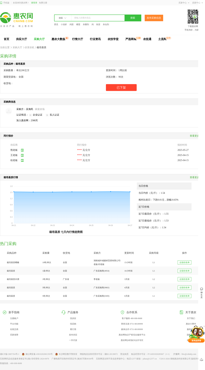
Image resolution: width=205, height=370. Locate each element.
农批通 (147, 39)
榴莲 (78, 24)
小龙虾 (64, 24)
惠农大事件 (191, 324)
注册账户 (14, 318)
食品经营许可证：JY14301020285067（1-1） (151, 354)
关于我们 (191, 318)
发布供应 (73, 335)
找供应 (73, 318)
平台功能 (14, 324)
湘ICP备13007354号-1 (9, 354)
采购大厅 (39, 39)
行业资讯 (95, 39)
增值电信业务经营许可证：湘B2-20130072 (99, 354)
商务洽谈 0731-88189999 (132, 324)
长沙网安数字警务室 (66, 354)
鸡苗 (72, 24)
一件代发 (73, 340)
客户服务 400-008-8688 (132, 318)
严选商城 (130, 39)
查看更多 (195, 177)
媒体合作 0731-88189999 (132, 329)
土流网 (162, 39)
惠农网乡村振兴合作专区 (132, 340)
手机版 (4, 3)
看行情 (73, 329)
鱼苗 (98, 24)
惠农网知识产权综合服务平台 (132, 335)
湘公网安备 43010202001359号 (37, 354)
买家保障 (14, 335)
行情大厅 (77, 39)
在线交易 (14, 329)
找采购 (73, 324)
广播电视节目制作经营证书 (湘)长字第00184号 (72, 359)
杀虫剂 (106, 24)
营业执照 (124, 354)
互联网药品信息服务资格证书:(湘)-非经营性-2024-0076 (24, 359)
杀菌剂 (86, 24)
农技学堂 (113, 39)
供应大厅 (21, 39)
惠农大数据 (58, 39)
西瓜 (56, 24)
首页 (6, 39)
